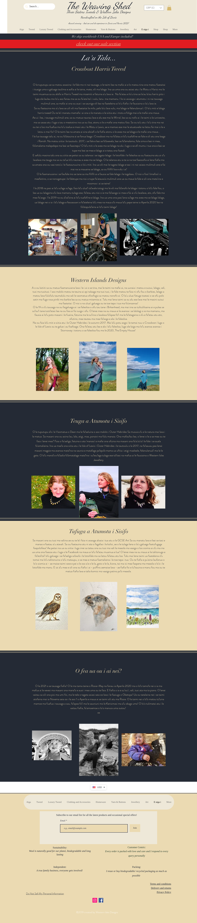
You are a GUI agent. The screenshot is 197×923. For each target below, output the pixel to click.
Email (63, 821)
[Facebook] (101, 900)
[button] (154, 7)
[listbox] (154, 7)
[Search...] (39, 6)
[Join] (135, 828)
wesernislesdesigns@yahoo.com (40, 908)
